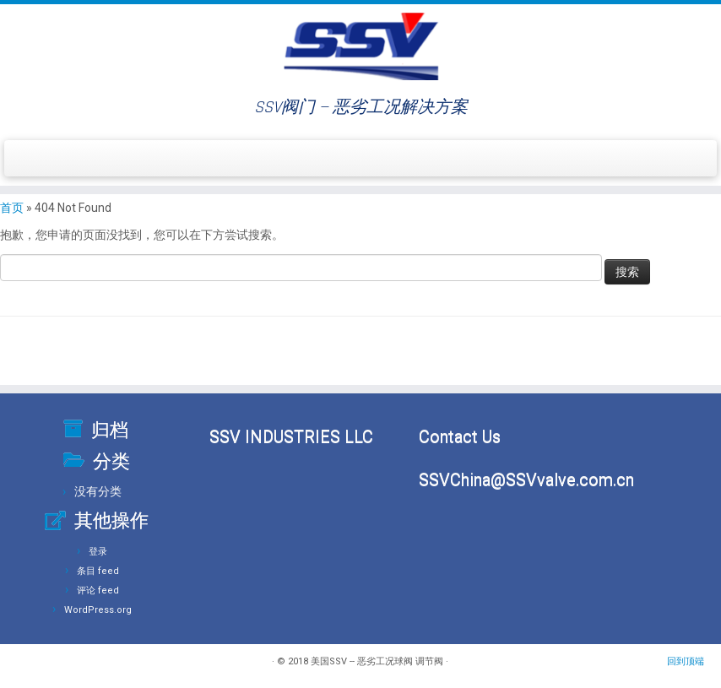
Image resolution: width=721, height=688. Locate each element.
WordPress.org (98, 609)
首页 (12, 207)
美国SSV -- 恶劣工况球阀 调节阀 (377, 661)
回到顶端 (685, 661)
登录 (98, 551)
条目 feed (98, 571)
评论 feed (98, 590)
